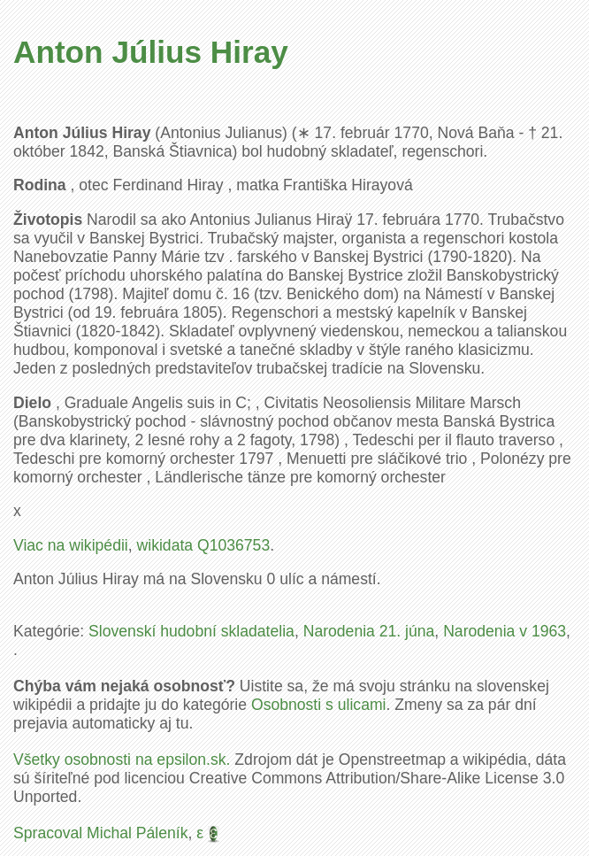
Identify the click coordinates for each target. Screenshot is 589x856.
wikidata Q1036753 (204, 545)
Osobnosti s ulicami (318, 704)
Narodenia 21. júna (369, 631)
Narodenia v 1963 (504, 631)
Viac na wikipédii (70, 545)
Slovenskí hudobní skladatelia (191, 631)
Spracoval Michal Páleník (100, 833)
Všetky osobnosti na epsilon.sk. (121, 759)
